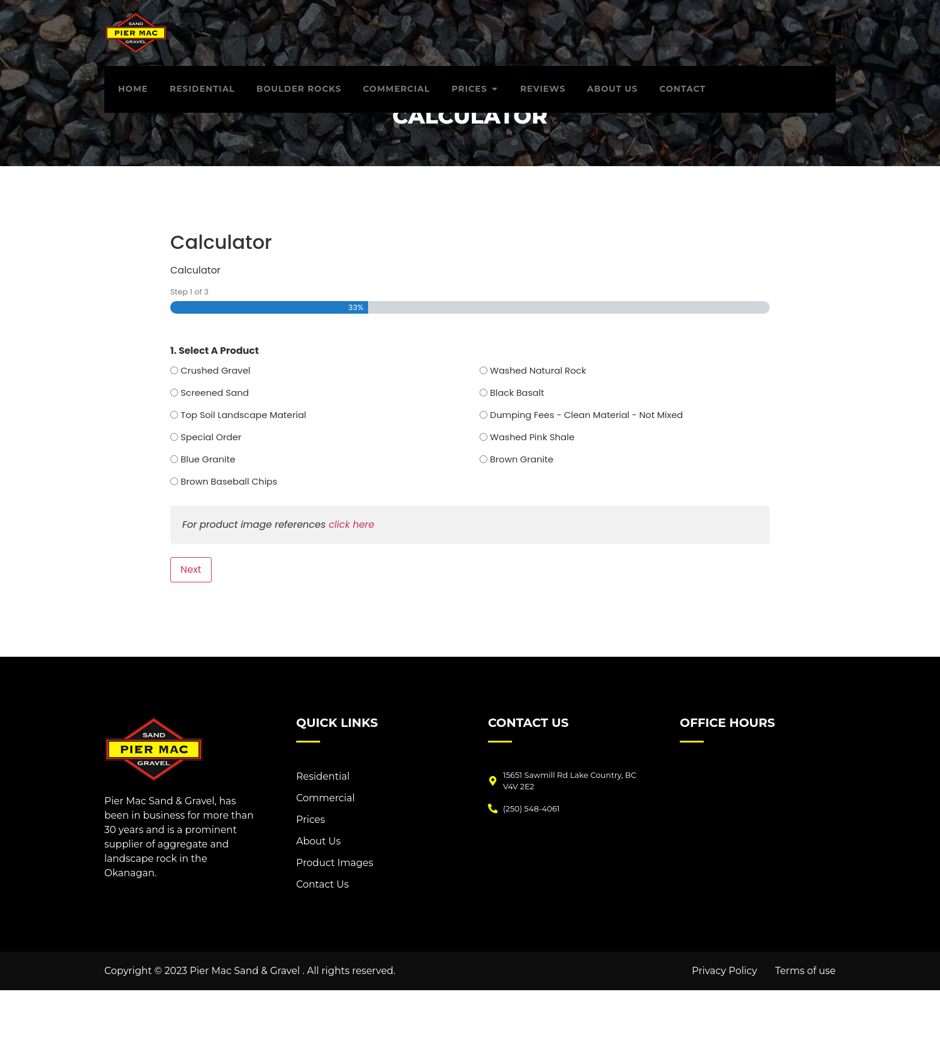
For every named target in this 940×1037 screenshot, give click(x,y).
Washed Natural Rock (538, 417)
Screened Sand (214, 439)
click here (351, 571)
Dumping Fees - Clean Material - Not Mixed (586, 461)
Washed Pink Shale (532, 483)
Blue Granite (207, 505)
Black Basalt (517, 439)
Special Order (210, 483)
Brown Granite (521, 505)
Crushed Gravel (215, 417)
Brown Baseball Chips (228, 528)
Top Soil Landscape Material (243, 461)
